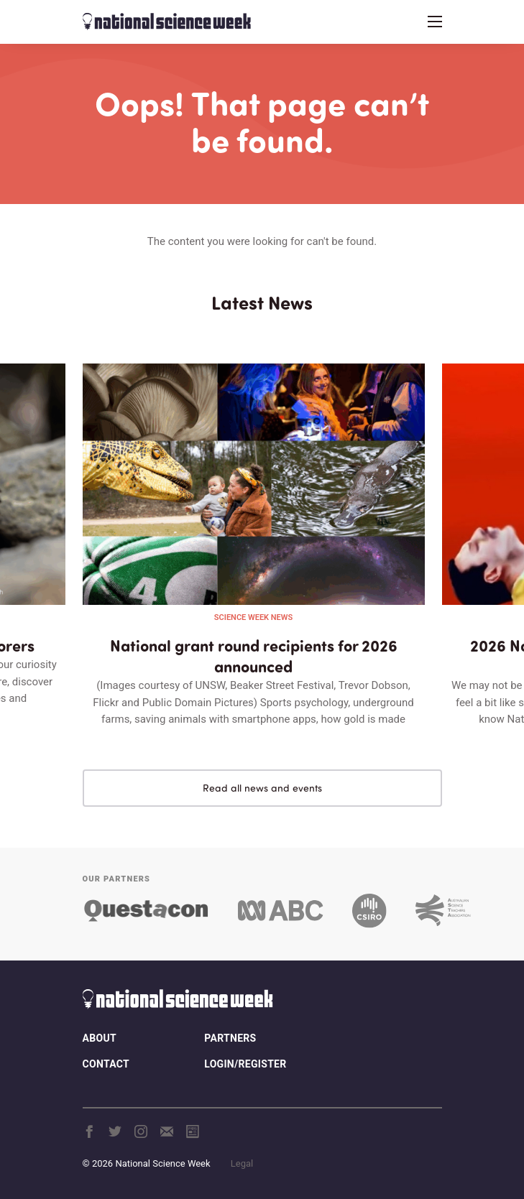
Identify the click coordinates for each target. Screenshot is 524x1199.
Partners (230, 1038)
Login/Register (245, 1064)
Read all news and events (262, 788)
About (99, 1038)
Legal (242, 1163)
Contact (106, 1064)
